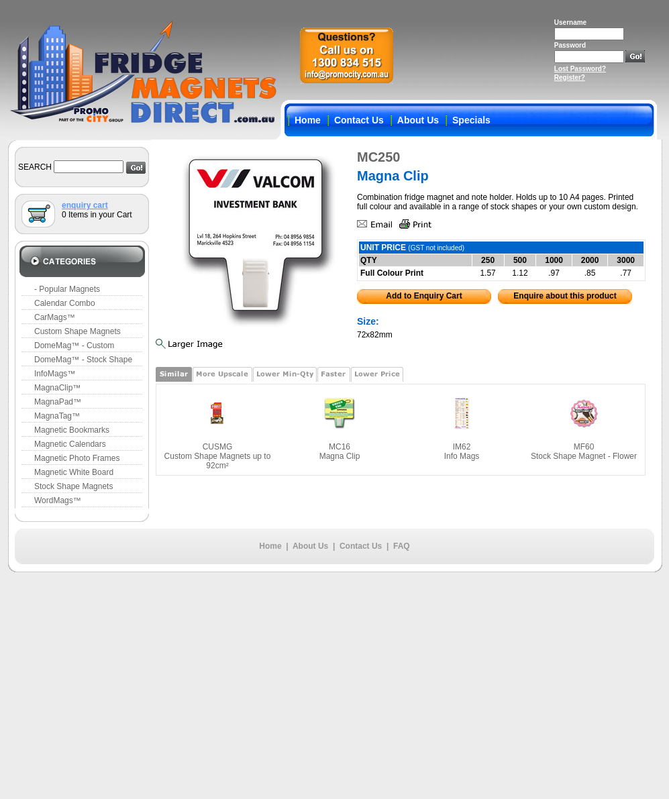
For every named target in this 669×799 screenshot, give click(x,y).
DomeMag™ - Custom (74, 345)
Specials (471, 120)
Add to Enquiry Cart (424, 296)
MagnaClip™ (57, 387)
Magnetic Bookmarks (71, 430)
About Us (418, 120)
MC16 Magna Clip (339, 451)
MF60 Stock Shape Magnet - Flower (584, 451)
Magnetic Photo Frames (76, 458)
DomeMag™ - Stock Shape (83, 359)
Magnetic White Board (73, 472)
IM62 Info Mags (462, 451)
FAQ (401, 546)
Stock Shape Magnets (73, 486)
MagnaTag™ (57, 416)
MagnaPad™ (57, 402)
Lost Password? (580, 68)
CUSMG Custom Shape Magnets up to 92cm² (217, 456)
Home (308, 120)
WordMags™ (57, 500)
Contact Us (359, 120)
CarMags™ (54, 317)
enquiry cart (85, 205)
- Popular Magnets (67, 289)
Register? (569, 77)
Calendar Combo (64, 303)
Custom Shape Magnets (77, 331)
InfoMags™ (54, 373)
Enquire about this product (564, 296)
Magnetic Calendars (70, 444)
